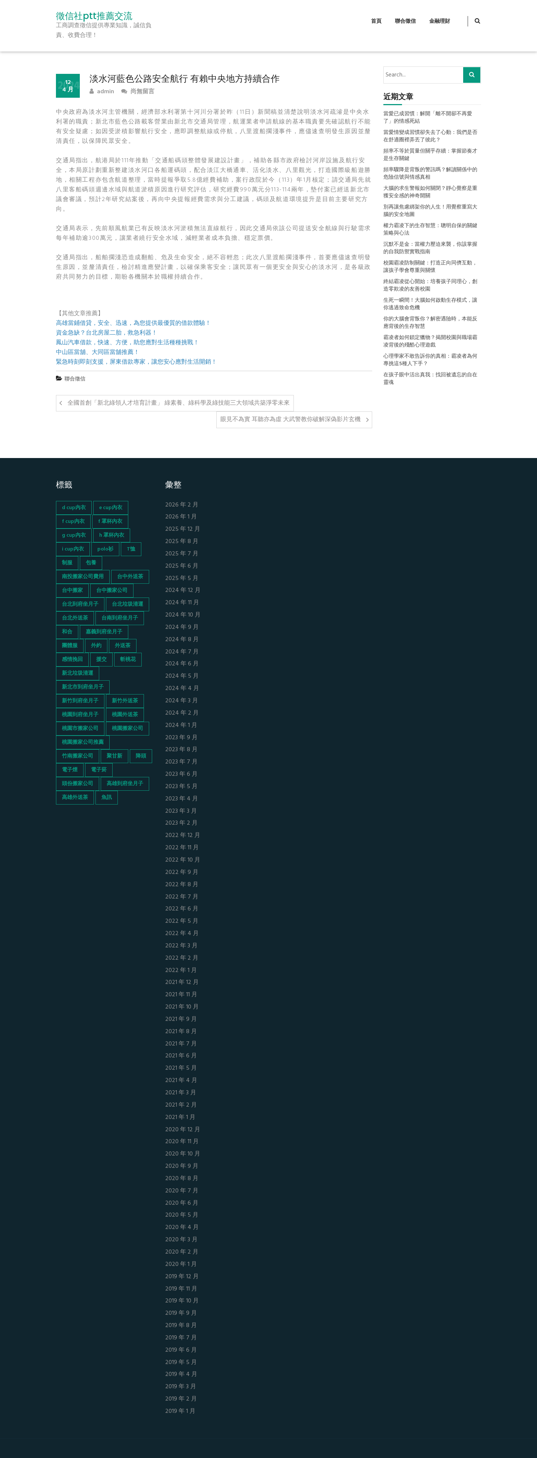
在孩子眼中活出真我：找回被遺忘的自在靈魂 (430, 378)
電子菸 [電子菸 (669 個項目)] (99, 770)
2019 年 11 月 (181, 1289)
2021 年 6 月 (181, 1056)
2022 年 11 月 (182, 848)
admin (102, 92)
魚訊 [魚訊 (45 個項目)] (106, 797)
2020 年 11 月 (182, 1142)
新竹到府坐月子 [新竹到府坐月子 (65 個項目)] (80, 701)
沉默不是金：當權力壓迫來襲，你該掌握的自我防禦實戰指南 (430, 248)
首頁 (376, 21)
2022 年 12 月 (182, 835)
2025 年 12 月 (182, 529)
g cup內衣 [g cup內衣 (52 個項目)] (74, 535)
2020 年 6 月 (181, 1203)
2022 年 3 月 (181, 946)
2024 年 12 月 (183, 590)
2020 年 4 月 (182, 1227)
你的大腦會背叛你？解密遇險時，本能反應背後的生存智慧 (430, 323)
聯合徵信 (405, 21)
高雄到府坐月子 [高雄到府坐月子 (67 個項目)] (125, 784)
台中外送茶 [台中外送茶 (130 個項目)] (130, 577)
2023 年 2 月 (181, 823)
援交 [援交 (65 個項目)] (101, 659)
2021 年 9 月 (181, 1019)
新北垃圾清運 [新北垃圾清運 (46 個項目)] (77, 673)
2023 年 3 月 (181, 811)
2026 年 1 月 (181, 517)
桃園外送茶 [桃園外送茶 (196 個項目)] (125, 715)
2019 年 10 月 (182, 1301)
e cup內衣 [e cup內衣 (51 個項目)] (110, 508)
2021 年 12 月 (182, 982)
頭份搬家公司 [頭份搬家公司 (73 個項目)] (77, 784)
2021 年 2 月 (181, 1105)
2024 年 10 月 (183, 615)
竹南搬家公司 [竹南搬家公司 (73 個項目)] (77, 756)
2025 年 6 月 (181, 566)
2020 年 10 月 (182, 1154)
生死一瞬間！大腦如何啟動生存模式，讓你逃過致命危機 (430, 304)
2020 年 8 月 (181, 1179)
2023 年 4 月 (181, 799)
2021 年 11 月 (181, 995)
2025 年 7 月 (181, 554)
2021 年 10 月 (182, 1007)
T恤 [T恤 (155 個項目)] (131, 549)
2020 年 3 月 (181, 1240)
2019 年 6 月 (181, 1350)
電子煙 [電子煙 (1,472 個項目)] (70, 770)
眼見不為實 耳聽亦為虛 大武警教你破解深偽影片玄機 (290, 419)
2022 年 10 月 (182, 860)
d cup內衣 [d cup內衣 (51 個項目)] (74, 508)
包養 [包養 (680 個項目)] (91, 563)
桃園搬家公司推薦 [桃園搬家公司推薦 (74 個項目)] (83, 742)
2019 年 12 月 (182, 1277)
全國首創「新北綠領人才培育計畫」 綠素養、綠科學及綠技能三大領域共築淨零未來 (178, 403)
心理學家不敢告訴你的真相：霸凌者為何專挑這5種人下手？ (430, 360)
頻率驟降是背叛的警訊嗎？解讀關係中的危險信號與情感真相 (430, 173)
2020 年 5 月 (181, 1215)
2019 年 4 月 (181, 1374)
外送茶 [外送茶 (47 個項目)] (123, 646)
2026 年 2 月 (181, 505)
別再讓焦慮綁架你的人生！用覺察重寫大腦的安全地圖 (430, 211)
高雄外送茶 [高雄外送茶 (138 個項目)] (75, 797)
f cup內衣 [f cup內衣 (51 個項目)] (73, 521)
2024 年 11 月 (182, 603)
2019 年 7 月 (181, 1338)
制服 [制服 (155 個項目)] (67, 563)
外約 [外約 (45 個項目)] (96, 646)
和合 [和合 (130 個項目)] (67, 632)
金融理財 (439, 21)
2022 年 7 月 (181, 897)
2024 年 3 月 (181, 701)
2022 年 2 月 (181, 958)
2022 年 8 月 (181, 885)
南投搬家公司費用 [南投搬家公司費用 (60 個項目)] (83, 577)
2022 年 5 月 (181, 921)
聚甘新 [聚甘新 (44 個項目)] (114, 756)
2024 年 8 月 (182, 640)
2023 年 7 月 (181, 762)
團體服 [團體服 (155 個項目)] (70, 646)
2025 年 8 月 (181, 541)
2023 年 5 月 (181, 787)
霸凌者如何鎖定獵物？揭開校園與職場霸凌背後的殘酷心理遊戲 (430, 341)
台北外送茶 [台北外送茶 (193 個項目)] (75, 618)
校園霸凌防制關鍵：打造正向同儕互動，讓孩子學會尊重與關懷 (430, 267)
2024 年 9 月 (182, 627)
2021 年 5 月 (181, 1068)
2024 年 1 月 (181, 725)
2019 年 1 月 (180, 1411)
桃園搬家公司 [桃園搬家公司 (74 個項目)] (127, 728)
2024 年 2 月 (182, 713)
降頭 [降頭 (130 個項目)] (141, 756)
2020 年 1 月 (181, 1264)
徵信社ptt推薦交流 (94, 16)
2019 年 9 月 (181, 1313)
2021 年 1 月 (180, 1117)
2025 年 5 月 (181, 578)
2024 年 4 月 (182, 688)
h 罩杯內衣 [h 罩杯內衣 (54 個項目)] (111, 535)
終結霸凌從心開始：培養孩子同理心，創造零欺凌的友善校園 (430, 285)
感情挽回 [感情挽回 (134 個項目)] (72, 659)
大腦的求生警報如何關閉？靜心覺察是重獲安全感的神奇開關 (430, 192)
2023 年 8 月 (181, 750)
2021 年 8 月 (181, 1032)
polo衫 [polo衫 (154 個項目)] (105, 549)
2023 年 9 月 (181, 738)
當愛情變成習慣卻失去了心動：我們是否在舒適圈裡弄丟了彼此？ (430, 136)
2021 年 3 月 (180, 1093)
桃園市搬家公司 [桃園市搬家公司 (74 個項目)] (80, 728)
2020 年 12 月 (182, 1130)
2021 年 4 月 (181, 1080)
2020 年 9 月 (181, 1166)
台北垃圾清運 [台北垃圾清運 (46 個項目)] (127, 604)
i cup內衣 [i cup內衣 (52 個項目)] (73, 549)
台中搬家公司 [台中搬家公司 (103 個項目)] (112, 590)
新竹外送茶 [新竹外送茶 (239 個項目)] (125, 701)
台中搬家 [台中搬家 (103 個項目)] (72, 590)
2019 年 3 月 (180, 1387)
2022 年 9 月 (181, 872)
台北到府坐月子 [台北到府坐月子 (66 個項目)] (80, 604)
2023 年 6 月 (181, 774)
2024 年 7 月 (182, 652)
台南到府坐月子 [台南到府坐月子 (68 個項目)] (119, 618)
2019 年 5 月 (181, 1362)
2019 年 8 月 (181, 1325)
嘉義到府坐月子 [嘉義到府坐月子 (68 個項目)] (104, 632)
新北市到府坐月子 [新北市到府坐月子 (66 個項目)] (83, 687)
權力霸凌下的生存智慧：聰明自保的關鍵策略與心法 (430, 229)
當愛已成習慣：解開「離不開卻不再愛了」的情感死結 (427, 117)
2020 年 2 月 (181, 1252)
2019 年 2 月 (181, 1399)
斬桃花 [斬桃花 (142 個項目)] (128, 659)
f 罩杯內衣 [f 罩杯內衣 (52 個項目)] (110, 521)
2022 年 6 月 (181, 909)
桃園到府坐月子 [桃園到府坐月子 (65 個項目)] (80, 715)
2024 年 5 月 (182, 676)
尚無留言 (137, 92)
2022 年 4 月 (182, 933)
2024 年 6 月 (182, 664)
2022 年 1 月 (181, 970)
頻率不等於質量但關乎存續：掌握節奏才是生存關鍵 (430, 155)
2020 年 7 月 (181, 1191)
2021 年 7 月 (181, 1044)
